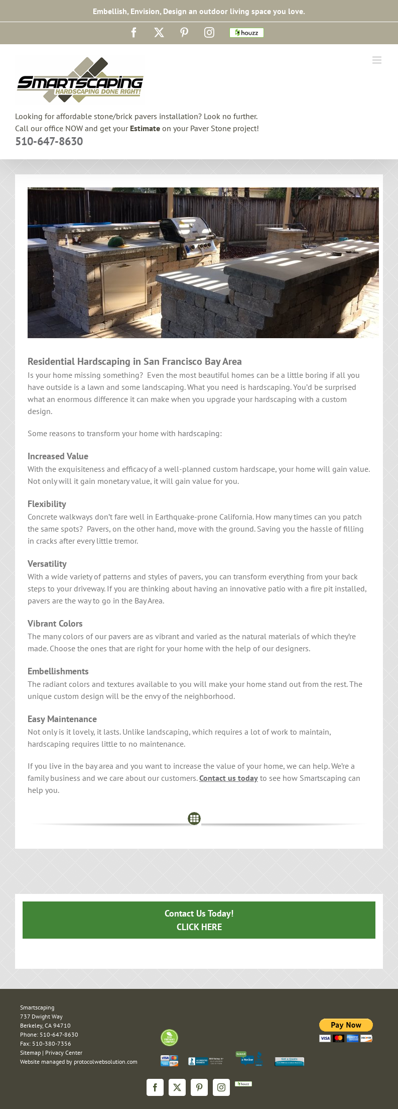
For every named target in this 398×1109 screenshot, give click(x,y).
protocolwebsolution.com (106, 1061)
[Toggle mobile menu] (377, 60)
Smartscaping (323, 778)
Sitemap (30, 1052)
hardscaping (199, 433)
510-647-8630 (49, 141)
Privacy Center (63, 1052)
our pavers (113, 636)
